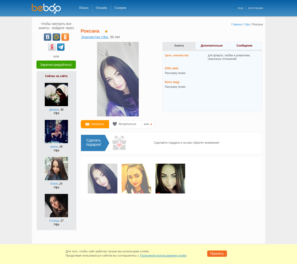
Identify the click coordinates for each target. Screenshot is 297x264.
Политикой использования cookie (163, 255)
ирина (54, 146)
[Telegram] (61, 47)
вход (240, 8)
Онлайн (101, 8)
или (146, 124)
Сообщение (244, 45)
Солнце (54, 220)
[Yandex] (52, 47)
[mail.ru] (56, 37)
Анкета (179, 45)
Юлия (54, 183)
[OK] (65, 37)
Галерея (120, 8)
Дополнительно (212, 45)
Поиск (84, 8)
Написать (97, 124)
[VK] (47, 37)
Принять (217, 253)
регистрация (255, 8)
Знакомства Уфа (94, 37)
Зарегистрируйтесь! (56, 65)
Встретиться (127, 124)
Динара (54, 109)
